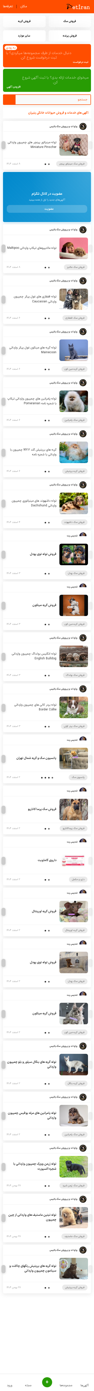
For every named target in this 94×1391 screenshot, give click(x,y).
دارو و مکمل (78, 879)
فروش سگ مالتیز (75, 267)
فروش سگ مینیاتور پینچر (71, 164)
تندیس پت (72, 536)
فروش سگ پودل (76, 573)
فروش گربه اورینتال (74, 930)
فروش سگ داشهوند (74, 522)
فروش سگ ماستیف (74, 1236)
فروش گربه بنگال (76, 1083)
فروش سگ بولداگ (75, 675)
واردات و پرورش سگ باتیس (63, 126)
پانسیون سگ (78, 777)
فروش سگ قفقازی (74, 318)
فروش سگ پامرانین (74, 420)
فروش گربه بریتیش (74, 471)
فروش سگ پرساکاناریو (73, 828)
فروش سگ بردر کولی (74, 726)
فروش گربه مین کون (74, 369)
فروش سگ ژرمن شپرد (73, 1185)
